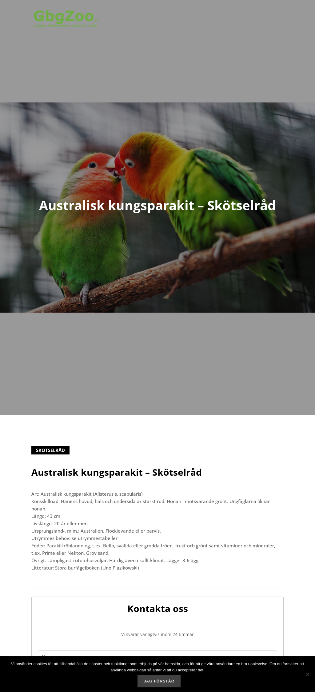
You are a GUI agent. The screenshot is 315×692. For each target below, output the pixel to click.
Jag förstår (159, 681)
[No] (307, 674)
